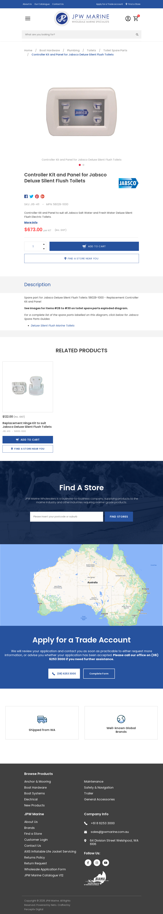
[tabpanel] (81, 115)
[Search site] (137, 34)
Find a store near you (81, 258)
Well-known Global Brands (121, 730)
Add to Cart (28, 439)
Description (37, 284)
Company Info (96, 814)
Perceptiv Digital (33, 909)
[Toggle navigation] (27, 18)
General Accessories (99, 799)
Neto (53, 905)
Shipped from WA (42, 730)
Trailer (88, 793)
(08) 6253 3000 (64, 673)
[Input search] (77, 34)
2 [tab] (83, 165)
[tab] (37, 284)
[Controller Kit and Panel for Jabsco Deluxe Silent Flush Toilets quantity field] (33, 246)
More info (31, 222)
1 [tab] (80, 165)
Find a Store (134, 4)
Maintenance (93, 781)
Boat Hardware (35, 787)
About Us (27, 4)
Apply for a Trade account (109, 4)
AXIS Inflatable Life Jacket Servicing (50, 851)
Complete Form (99, 673)
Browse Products (38, 774)
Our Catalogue (42, 4)
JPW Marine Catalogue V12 (43, 875)
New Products (34, 805)
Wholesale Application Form (45, 869)
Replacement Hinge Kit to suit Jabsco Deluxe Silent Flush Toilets (27, 425)
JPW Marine (34, 814)
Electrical (31, 799)
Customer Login (36, 840)
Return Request (35, 863)
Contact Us (58, 4)
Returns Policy (34, 857)
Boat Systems (34, 793)
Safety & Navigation (98, 787)
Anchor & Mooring (37, 781)
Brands (29, 828)
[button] (136, 18)
